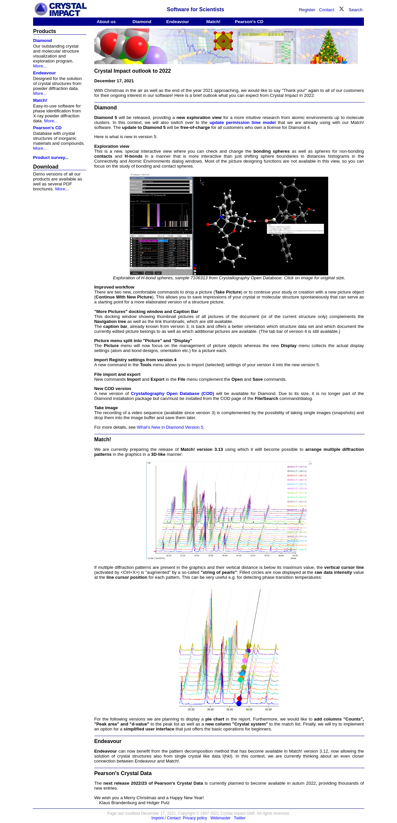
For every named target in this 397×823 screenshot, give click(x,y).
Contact (326, 9)
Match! (213, 21)
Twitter (239, 818)
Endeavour (177, 21)
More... (40, 65)
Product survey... (50, 157)
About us (106, 21)
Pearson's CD (249, 21)
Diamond (141, 21)
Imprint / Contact (166, 818)
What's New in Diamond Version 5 (170, 427)
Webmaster (220, 818)
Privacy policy (195, 818)
